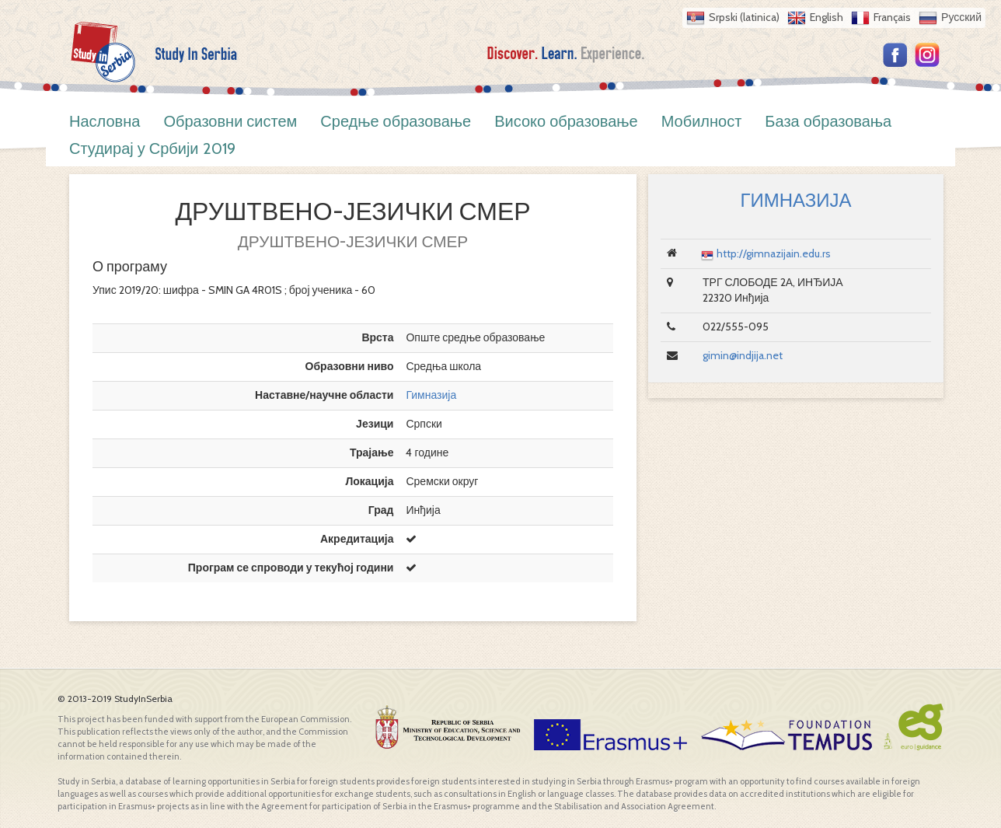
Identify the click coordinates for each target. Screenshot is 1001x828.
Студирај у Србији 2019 (152, 148)
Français (892, 17)
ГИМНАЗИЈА (795, 200)
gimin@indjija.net (743, 355)
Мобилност (701, 121)
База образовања (828, 121)
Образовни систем (230, 121)
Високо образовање (566, 121)
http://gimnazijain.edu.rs (774, 253)
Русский (961, 17)
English (826, 17)
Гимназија (431, 395)
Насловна (104, 121)
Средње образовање (395, 121)
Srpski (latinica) (744, 17)
